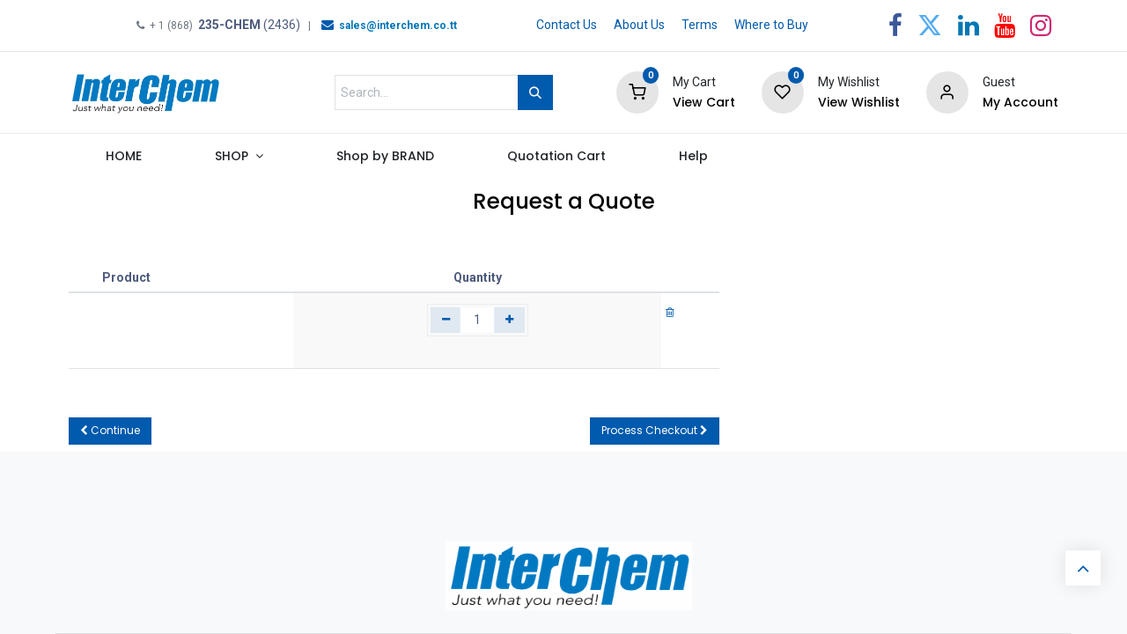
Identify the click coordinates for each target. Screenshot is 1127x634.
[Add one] (509, 320)
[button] (110, 431)
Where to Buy (771, 25)
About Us (639, 25)
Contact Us (566, 25)
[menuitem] (123, 160)
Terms (699, 25)
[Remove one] (446, 320)
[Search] (535, 92)
